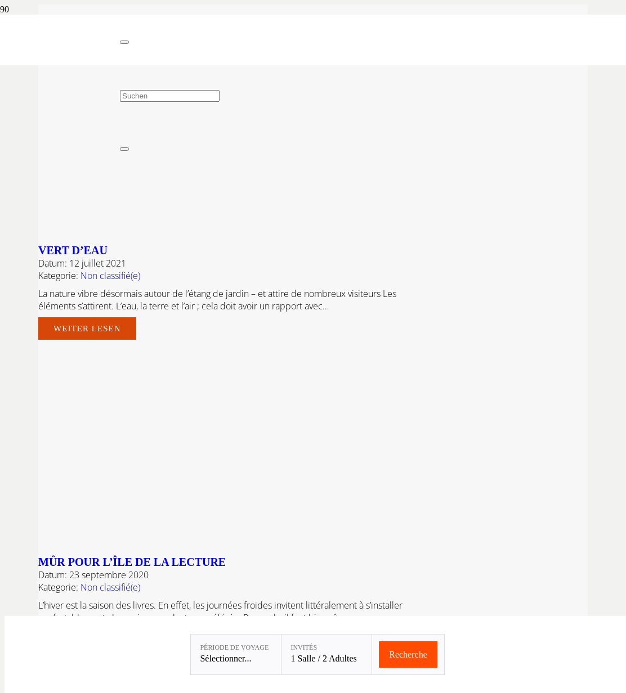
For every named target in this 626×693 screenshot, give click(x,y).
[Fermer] (124, 42)
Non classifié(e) (110, 275)
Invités (303, 647)
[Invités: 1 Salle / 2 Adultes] (326, 654)
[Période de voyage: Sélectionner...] (236, 654)
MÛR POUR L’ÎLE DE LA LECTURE (132, 562)
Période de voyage (234, 647)
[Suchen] (170, 96)
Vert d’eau (73, 250)
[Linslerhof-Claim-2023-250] (60, 62)
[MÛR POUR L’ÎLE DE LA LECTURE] (284, 541)
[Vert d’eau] (284, 228)
